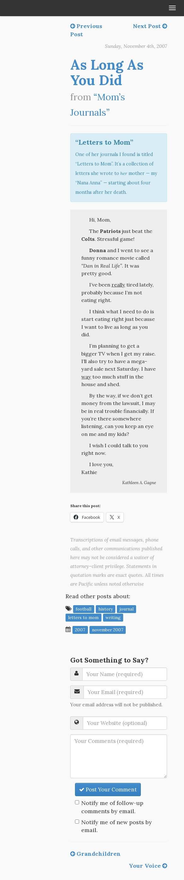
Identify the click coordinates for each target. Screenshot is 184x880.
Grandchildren (95, 853)
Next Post (150, 26)
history (105, 609)
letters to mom (83, 617)
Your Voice (148, 865)
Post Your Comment (108, 789)
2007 (80, 630)
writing (113, 617)
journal (126, 609)
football (83, 609)
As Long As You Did (106, 72)
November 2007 (107, 630)
